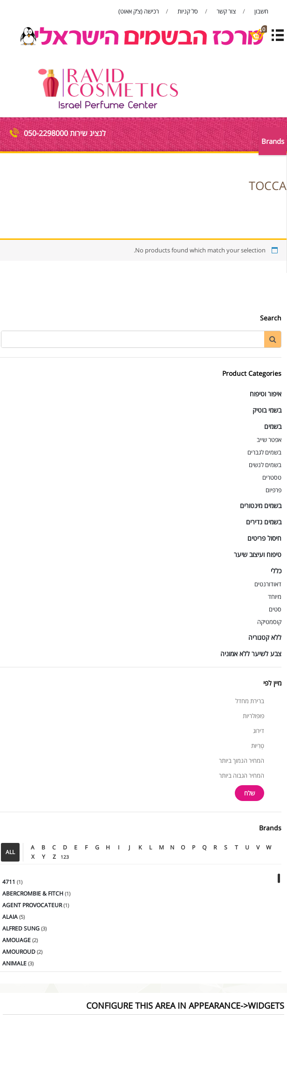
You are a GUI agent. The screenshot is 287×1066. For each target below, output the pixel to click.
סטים (275, 609)
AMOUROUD (18, 952)
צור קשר (226, 11)
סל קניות (188, 11)
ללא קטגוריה (264, 637)
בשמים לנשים (265, 465)
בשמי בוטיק (267, 410)
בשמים (272, 426)
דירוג (258, 731)
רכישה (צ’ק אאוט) (138, 11)
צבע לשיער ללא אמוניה (250, 653)
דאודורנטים (267, 584)
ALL (10, 852)
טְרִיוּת (257, 745)
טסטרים (271, 477)
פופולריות (253, 716)
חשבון (261, 11)
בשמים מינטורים (260, 505)
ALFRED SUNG (21, 928)
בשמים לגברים (264, 452)
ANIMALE (14, 963)
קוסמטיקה (269, 622)
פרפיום (273, 490)
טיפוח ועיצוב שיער (257, 554)
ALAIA (10, 917)
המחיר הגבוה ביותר (241, 775)
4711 (8, 882)
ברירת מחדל (249, 701)
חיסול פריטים (264, 538)
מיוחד (274, 596)
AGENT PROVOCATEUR (32, 905)
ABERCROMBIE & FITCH (32, 893)
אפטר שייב (269, 439)
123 (65, 857)
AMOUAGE (16, 940)
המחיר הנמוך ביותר (241, 760)
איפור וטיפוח (265, 393)
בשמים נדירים (263, 521)
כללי (276, 570)
